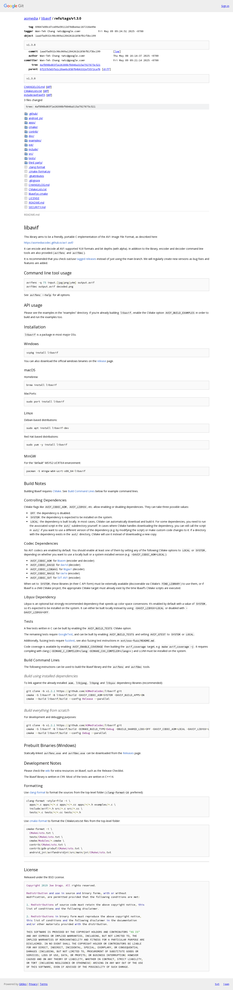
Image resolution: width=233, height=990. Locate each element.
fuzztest (70, 640)
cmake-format (38, 821)
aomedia (31, 18)
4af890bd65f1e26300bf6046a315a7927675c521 (70, 64)
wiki (47, 770)
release (101, 361)
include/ (33, 149)
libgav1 (67, 569)
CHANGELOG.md (34, 87)
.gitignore (34, 180)
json (226, 984)
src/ (31, 153)
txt (217, 984)
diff (106, 69)
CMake (57, 491)
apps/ (32, 122)
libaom (61, 560)
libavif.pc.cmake (38, 193)
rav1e (63, 573)
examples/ (35, 140)
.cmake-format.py (39, 171)
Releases (128, 753)
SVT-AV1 (62, 577)
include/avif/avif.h (34, 95)
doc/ (31, 136)
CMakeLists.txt (33, 91)
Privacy (33, 984)
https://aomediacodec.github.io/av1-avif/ (48, 242)
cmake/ (33, 127)
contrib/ (33, 131)
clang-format (37, 792)
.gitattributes (36, 176)
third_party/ (36, 162)
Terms (44, 984)
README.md (36, 202)
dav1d (64, 565)
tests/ (32, 158)
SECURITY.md (37, 207)
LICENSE (34, 198)
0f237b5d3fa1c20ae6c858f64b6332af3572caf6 (70, 69)
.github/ (33, 113)
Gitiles (22, 984)
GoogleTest (65, 634)
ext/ (31, 145)
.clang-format (37, 167)
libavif (46, 18)
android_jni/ (36, 118)
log (117, 51)
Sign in (225, 6)
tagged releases (86, 259)
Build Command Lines (81, 491)
